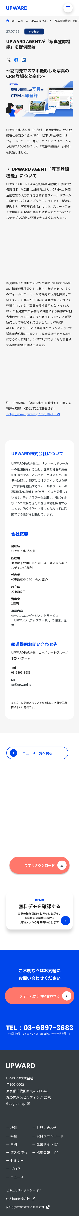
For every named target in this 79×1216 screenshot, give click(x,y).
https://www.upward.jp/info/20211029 (33, 414)
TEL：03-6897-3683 (39, 1027)
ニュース (23, 20)
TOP (13, 20)
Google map (15, 1103)
